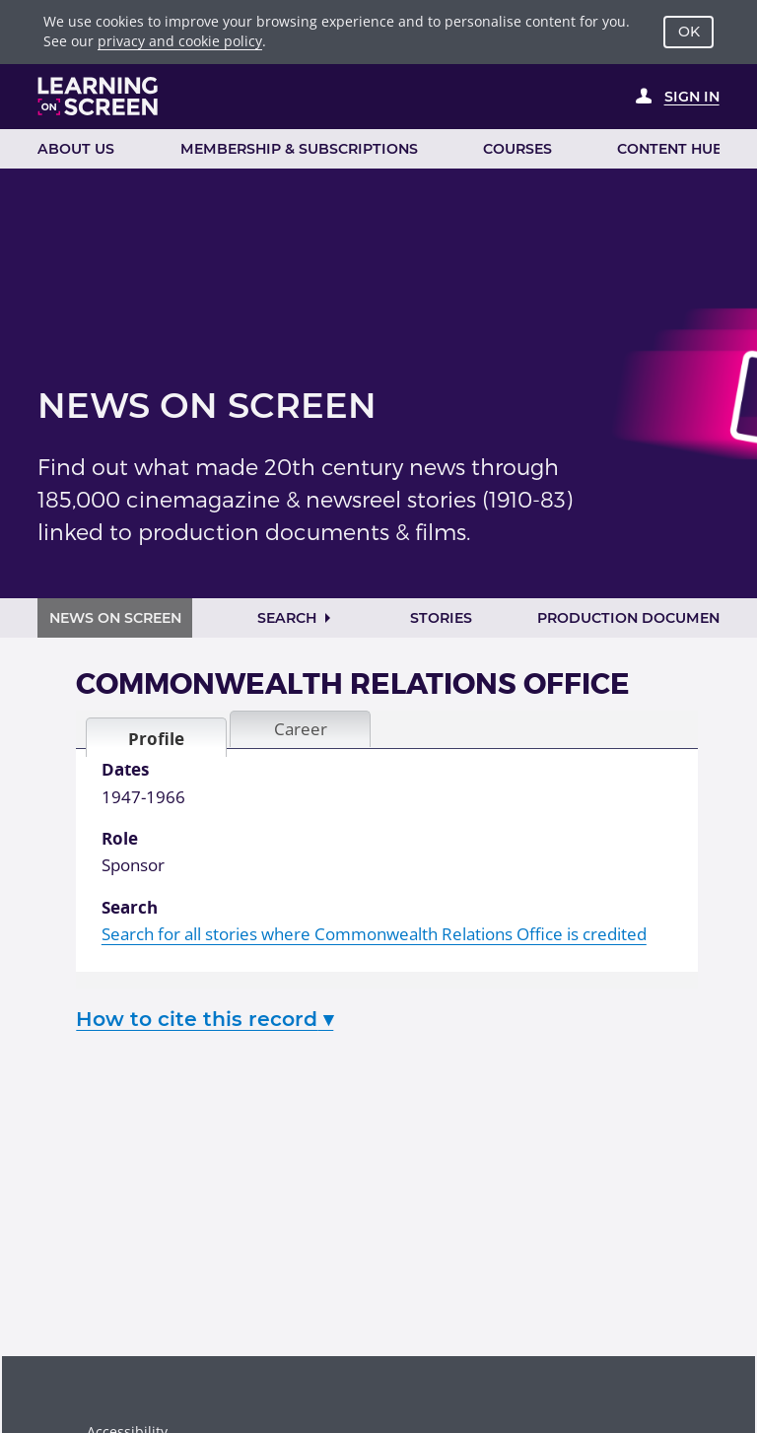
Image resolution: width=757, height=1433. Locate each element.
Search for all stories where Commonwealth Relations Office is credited (374, 933)
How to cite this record (204, 1018)
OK (689, 31)
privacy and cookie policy (180, 41)
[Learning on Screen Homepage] (98, 96)
